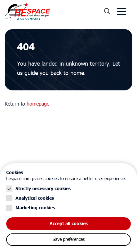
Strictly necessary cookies (43, 188)
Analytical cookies (34, 198)
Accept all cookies (69, 223)
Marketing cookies (35, 208)
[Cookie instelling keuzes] (68, 207)
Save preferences (69, 240)
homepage (38, 104)
